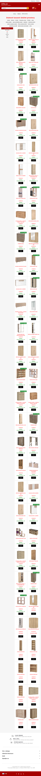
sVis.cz (6, 4)
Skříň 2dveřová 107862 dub (21, 628)
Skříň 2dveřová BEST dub (33, 130)
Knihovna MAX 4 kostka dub (21, 606)
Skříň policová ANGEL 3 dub (33, 220)
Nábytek (19, 13)
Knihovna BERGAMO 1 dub (21, 538)
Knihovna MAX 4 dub (21, 84)
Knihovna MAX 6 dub (33, 198)
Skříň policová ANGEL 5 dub (21, 424)
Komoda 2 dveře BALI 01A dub (20, 130)
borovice (7, 34)
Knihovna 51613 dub (33, 651)
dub (7, 31)
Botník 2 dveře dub (33, 288)
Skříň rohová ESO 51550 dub (33, 628)
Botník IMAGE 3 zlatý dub (20, 107)
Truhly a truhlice (31, 23)
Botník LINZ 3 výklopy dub (33, 62)
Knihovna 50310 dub (20, 696)
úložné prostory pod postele (23, 25)
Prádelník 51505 (33, 583)
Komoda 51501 (33, 107)
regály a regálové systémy (12, 23)
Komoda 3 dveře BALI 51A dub (20, 266)
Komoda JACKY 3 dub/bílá (21, 288)
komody (16, 20)
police (33, 20)
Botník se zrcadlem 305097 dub (33, 334)
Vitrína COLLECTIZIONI (21, 379)
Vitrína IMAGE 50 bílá (33, 311)
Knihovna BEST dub (33, 266)
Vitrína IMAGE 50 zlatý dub (21, 470)
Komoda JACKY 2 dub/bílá (21, 152)
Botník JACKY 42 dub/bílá (20, 175)
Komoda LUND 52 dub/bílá (33, 492)
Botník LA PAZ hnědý (33, 538)
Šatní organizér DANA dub (33, 447)
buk (7, 32)
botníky (8, 20)
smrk (7, 35)
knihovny (12, 20)
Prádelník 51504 (33, 424)
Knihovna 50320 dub (20, 651)
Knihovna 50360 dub (33, 674)
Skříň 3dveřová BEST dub (33, 84)
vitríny (30, 25)
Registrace (33, 1)
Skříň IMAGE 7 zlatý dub (33, 560)
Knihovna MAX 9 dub (33, 379)
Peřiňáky (29, 20)
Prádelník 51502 (21, 243)
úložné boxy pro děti (13, 25)
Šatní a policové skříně (22, 23)
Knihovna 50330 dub (20, 674)
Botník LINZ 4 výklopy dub (20, 198)
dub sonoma (7, 29)
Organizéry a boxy (22, 20)
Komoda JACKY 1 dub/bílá (33, 515)
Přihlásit (37, 1)
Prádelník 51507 (21, 719)
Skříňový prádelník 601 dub (33, 719)
